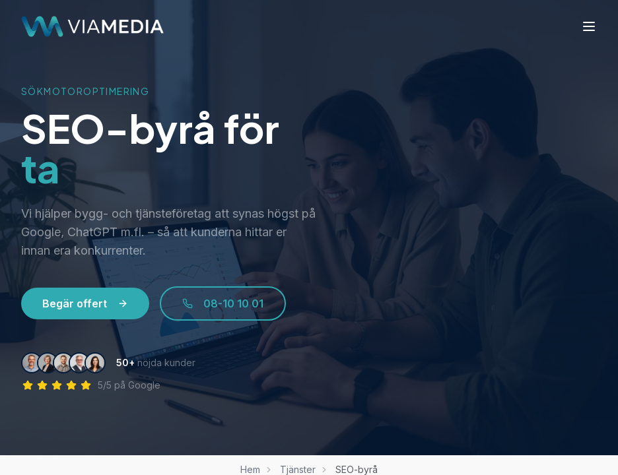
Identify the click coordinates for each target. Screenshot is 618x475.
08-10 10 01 (222, 303)
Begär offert (85, 303)
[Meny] (589, 26)
